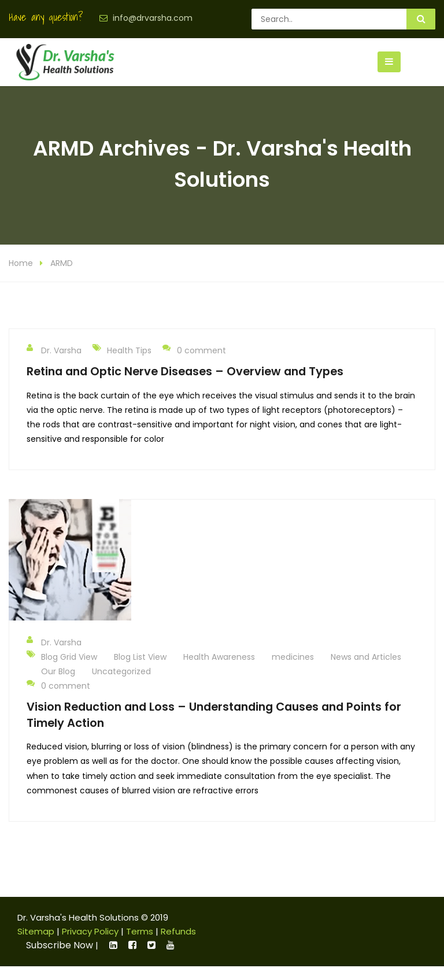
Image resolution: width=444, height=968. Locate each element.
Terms (139, 932)
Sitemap (35, 932)
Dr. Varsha (54, 350)
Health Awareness (219, 657)
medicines (293, 657)
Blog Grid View (69, 657)
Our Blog (58, 672)
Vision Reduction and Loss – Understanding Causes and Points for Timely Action (214, 715)
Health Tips (129, 351)
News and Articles (366, 657)
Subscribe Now (59, 945)
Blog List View (140, 657)
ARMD (61, 263)
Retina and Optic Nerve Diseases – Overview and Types (185, 372)
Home (21, 263)
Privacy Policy (90, 932)
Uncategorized (121, 672)
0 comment (194, 350)
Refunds (178, 932)
